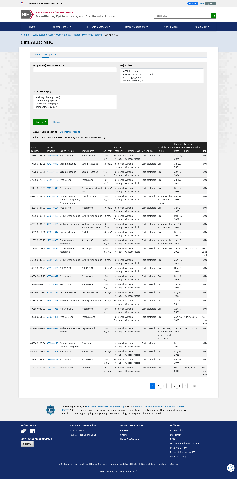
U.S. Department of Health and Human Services (83, 463)
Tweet (201, 3)
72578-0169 (52, 171)
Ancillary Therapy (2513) (75, 97)
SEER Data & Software (42, 34)
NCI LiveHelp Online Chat (83, 434)
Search (39, 121)
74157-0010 (52, 187)
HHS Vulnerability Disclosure (184, 443)
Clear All (57, 121)
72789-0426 (52, 155)
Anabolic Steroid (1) (162, 80)
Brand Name (87, 150)
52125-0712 (52, 248)
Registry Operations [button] (135, 26)
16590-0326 (52, 359)
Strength (107, 150)
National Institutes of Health (124, 463)
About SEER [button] (201, 26)
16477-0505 (52, 367)
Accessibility (176, 430)
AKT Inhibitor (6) (162, 71)
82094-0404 (52, 223)
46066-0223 (52, 343)
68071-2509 (52, 351)
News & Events (171, 26)
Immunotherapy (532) (75, 106)
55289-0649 (52, 259)
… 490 (193, 385)
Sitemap (124, 434)
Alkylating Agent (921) (162, 77)
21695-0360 (52, 240)
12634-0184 (52, 207)
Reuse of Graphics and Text (184, 452)
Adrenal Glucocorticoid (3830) (162, 74)
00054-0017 (52, 276)
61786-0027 (52, 328)
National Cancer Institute (153, 463)
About (37, 54)
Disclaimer (175, 434)
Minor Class (147, 150)
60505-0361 (52, 316)
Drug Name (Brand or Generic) (48, 65)
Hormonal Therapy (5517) (75, 103)
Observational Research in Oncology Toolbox (79, 34)
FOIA (172, 439)
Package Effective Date (178, 147)
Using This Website (130, 439)
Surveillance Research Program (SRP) (105, 406)
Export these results (70, 131)
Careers (124, 430)
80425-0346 (52, 163)
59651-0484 (52, 267)
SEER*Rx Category (42, 91)
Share (193, 3)
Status (205, 150)
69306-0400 (52, 215)
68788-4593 (52, 300)
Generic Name (67, 150)
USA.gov (174, 463)
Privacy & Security (179, 447)
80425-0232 (52, 196)
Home (32, 26)
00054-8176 (52, 292)
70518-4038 (52, 284)
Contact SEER (77, 430)
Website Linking (178, 456)
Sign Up (27, 443)
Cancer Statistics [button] (60, 26)
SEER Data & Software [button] (97, 26)
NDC (46, 54)
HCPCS (54, 54)
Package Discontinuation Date (192, 147)
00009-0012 (52, 231)
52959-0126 (52, 179)
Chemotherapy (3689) (75, 100)
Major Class (126, 65)
